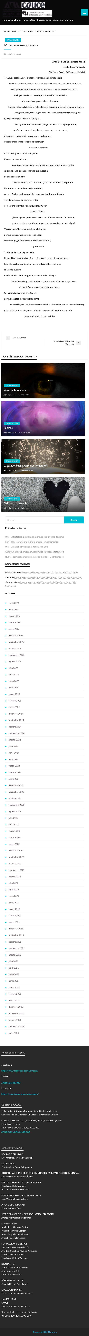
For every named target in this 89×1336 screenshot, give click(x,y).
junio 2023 (14, 824)
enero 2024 (14, 779)
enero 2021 (14, 1000)
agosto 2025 (15, 661)
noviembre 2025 (16, 642)
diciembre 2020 (16, 1007)
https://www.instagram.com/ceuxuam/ (20, 1094)
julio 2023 (13, 818)
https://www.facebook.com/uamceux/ (19, 1070)
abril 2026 (13, 609)
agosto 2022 (15, 876)
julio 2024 (13, 746)
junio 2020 (14, 1033)
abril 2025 (13, 687)
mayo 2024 (14, 752)
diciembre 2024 (16, 713)
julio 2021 (13, 961)
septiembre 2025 (17, 655)
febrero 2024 (15, 772)
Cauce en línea (12, 423)
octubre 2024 (15, 726)
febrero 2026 (15, 622)
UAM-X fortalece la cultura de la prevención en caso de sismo (34, 536)
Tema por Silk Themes (45, 1332)
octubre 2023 (15, 798)
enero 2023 (14, 844)
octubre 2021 (15, 942)
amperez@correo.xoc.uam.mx (15, 1131)
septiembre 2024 (17, 733)
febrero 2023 (15, 837)
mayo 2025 (14, 681)
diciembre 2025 (16, 635)
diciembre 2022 (16, 850)
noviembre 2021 (16, 935)
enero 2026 (14, 629)
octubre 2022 (15, 863)
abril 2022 (13, 902)
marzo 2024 (14, 765)
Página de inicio (10, 32)
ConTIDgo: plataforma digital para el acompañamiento (31, 541)
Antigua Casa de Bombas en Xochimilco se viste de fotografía (34, 551)
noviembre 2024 (16, 720)
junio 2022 (14, 889)
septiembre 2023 (17, 805)
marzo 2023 (14, 831)
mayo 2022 (14, 896)
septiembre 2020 (17, 1026)
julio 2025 (13, 668)
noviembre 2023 (16, 792)
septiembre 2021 (17, 948)
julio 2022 (13, 883)
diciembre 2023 (16, 785)
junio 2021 (14, 968)
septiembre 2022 (17, 870)
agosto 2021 (15, 955)
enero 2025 (14, 707)
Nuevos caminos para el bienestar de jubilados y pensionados (34, 556)
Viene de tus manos (15, 390)
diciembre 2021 (16, 928)
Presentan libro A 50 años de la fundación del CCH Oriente (50, 572)
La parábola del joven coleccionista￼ (25, 465)
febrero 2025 (15, 700)
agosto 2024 (15, 739)
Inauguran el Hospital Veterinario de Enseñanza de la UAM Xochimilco (48, 577)
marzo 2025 (14, 694)
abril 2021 (13, 981)
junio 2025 (14, 674)
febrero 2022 (15, 915)
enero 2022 (14, 922)
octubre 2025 (15, 648)
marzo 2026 (14, 616)
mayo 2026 (14, 603)
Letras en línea (27, 32)
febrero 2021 (15, 994)
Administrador (10, 395)
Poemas (8, 427)
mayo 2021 (14, 974)
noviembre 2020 (16, 1013)
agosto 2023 (15, 811)
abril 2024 (13, 759)
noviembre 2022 (16, 857)
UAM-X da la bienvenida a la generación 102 (26, 546)
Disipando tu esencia (15, 503)
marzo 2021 (14, 987)
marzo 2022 (14, 909)
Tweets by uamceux (11, 1082)
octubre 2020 (15, 1020)
